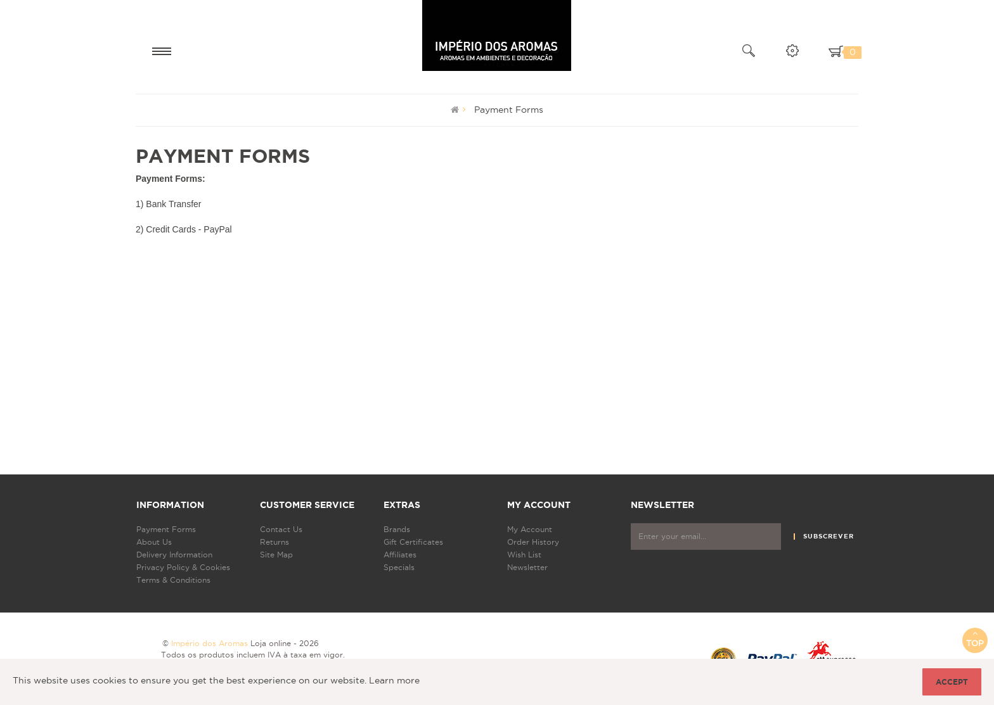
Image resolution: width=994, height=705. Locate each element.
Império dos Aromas (209, 643)
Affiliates (400, 554)
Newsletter (527, 567)
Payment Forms (508, 110)
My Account (529, 529)
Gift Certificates (413, 542)
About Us (154, 542)
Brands (397, 529)
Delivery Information (174, 554)
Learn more (394, 680)
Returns (274, 542)
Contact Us (281, 529)
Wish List (524, 554)
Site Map (276, 554)
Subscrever (828, 536)
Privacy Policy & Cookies (183, 567)
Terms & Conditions (173, 580)
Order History (533, 542)
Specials (399, 567)
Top (975, 638)
